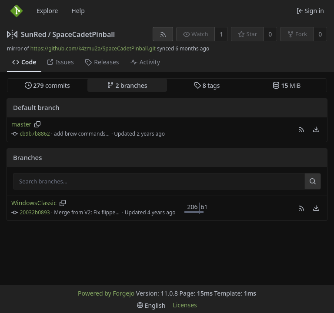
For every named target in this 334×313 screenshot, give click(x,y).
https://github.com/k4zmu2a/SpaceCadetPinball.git (93, 48)
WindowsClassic (34, 203)
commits (47, 85)
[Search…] (312, 181)
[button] (301, 129)
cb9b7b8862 (35, 133)
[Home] (16, 11)
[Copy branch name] (37, 124)
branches (127, 85)
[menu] (316, 129)
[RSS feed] (163, 34)
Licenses (185, 305)
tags (207, 85)
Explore (47, 11)
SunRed (34, 34)
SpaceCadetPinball (83, 34)
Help (78, 11)
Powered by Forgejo (106, 293)
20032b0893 (35, 212)
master (21, 124)
